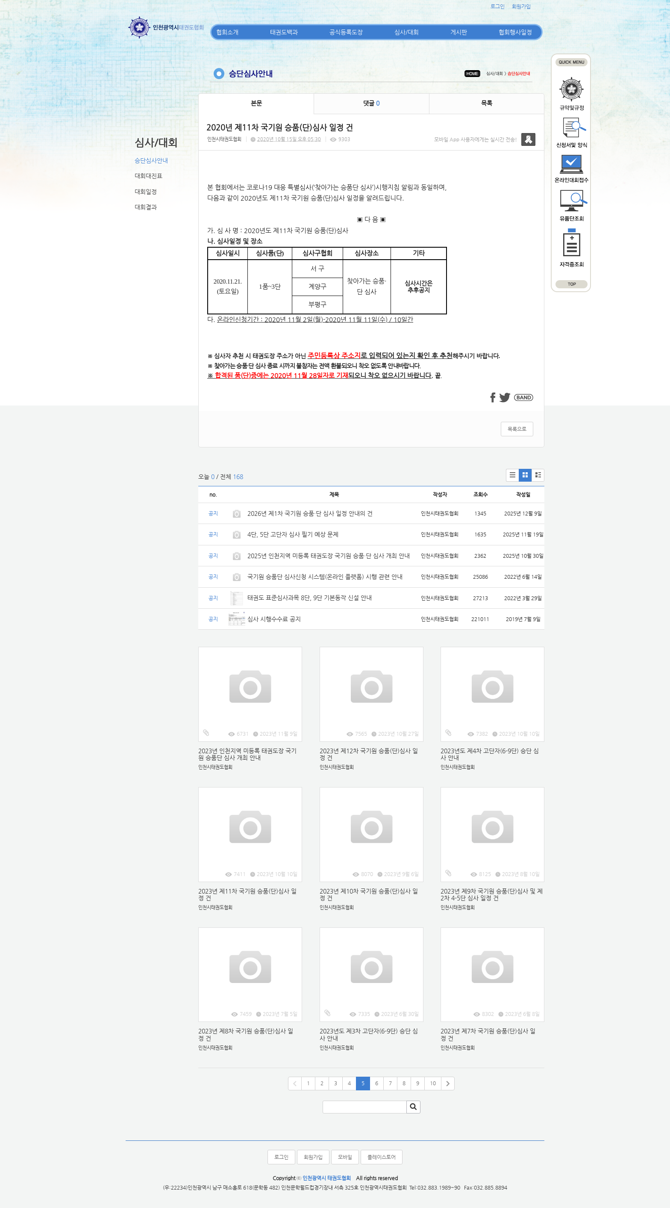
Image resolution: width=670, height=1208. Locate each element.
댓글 (371, 103)
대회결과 (146, 207)
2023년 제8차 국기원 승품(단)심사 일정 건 (245, 1034)
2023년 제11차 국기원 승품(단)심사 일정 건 (247, 895)
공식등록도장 (346, 32)
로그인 (498, 6)
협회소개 (227, 32)
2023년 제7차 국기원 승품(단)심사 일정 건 (488, 1034)
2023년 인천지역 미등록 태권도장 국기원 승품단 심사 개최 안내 (247, 754)
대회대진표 (148, 175)
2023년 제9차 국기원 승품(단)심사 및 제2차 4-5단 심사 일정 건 (492, 895)
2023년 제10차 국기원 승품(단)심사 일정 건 (369, 895)
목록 (486, 103)
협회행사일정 (515, 32)
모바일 (345, 1157)
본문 (256, 103)
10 (433, 1083)
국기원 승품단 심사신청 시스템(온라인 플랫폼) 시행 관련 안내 (325, 576)
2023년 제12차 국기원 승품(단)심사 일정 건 (369, 754)
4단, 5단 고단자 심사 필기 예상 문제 (292, 534)
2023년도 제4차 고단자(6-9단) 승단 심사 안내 (490, 754)
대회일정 (146, 191)
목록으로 (517, 429)
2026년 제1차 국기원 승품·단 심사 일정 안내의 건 (310, 513)
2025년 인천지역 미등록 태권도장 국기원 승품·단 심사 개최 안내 (328, 555)
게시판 (458, 32)
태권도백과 (284, 32)
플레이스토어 (381, 1157)
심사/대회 (406, 32)
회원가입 (521, 6)
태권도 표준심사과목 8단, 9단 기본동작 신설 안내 (309, 597)
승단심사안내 (151, 160)
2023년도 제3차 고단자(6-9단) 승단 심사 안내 (369, 1034)
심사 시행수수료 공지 (274, 619)
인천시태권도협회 (224, 139)
